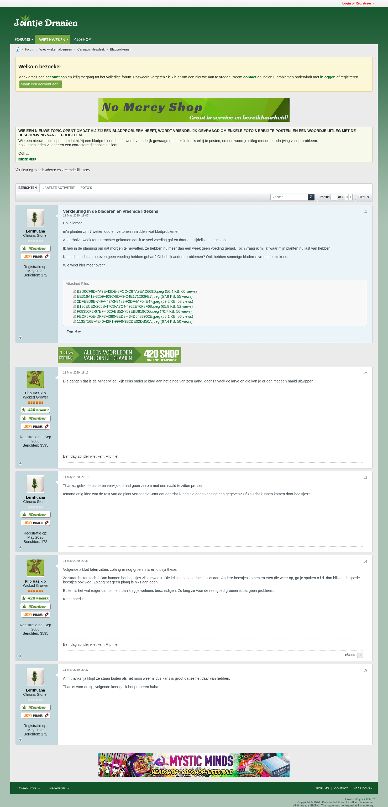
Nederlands (59, 788)
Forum (29, 49)
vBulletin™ (368, 799)
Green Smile (29, 788)
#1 (365, 211)
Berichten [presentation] (27, 188)
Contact (341, 788)
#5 (365, 670)
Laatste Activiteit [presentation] (59, 188)
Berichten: (32, 275)
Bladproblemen (120, 49)
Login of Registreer (358, 3)
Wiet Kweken (52, 39)
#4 (365, 561)
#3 (365, 478)
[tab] (27, 187)
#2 (365, 373)
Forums (22, 39)
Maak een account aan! (40, 84)
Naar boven (363, 788)
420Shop (82, 39)
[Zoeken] (292, 197)
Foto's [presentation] (86, 188)
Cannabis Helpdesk (91, 49)
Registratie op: (35, 267)
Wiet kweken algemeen (55, 49)
